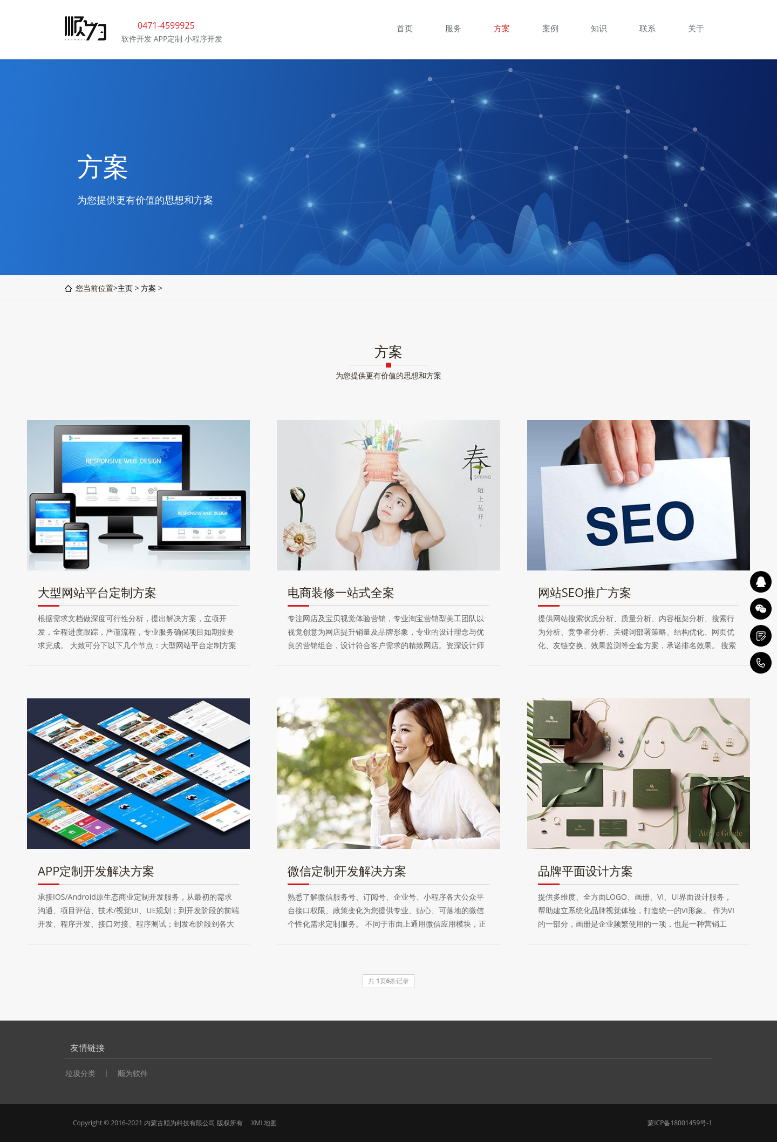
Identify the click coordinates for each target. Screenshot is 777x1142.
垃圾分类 (80, 1073)
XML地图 (264, 1122)
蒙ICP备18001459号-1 (680, 1122)
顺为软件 (133, 1073)
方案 (148, 288)
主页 (125, 288)
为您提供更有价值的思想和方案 (388, 375)
